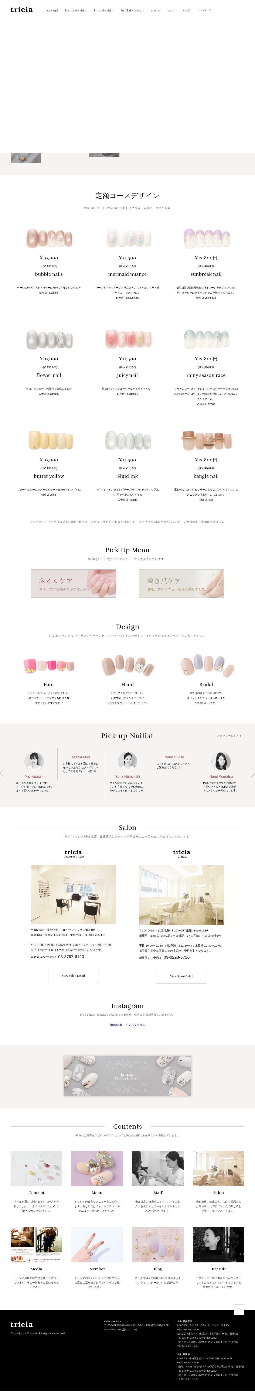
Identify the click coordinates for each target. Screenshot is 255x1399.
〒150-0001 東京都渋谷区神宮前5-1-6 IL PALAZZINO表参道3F (136, 1326)
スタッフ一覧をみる (229, 735)
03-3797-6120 (71, 956)
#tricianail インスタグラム (127, 1024)
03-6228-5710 (177, 957)
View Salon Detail (73, 976)
